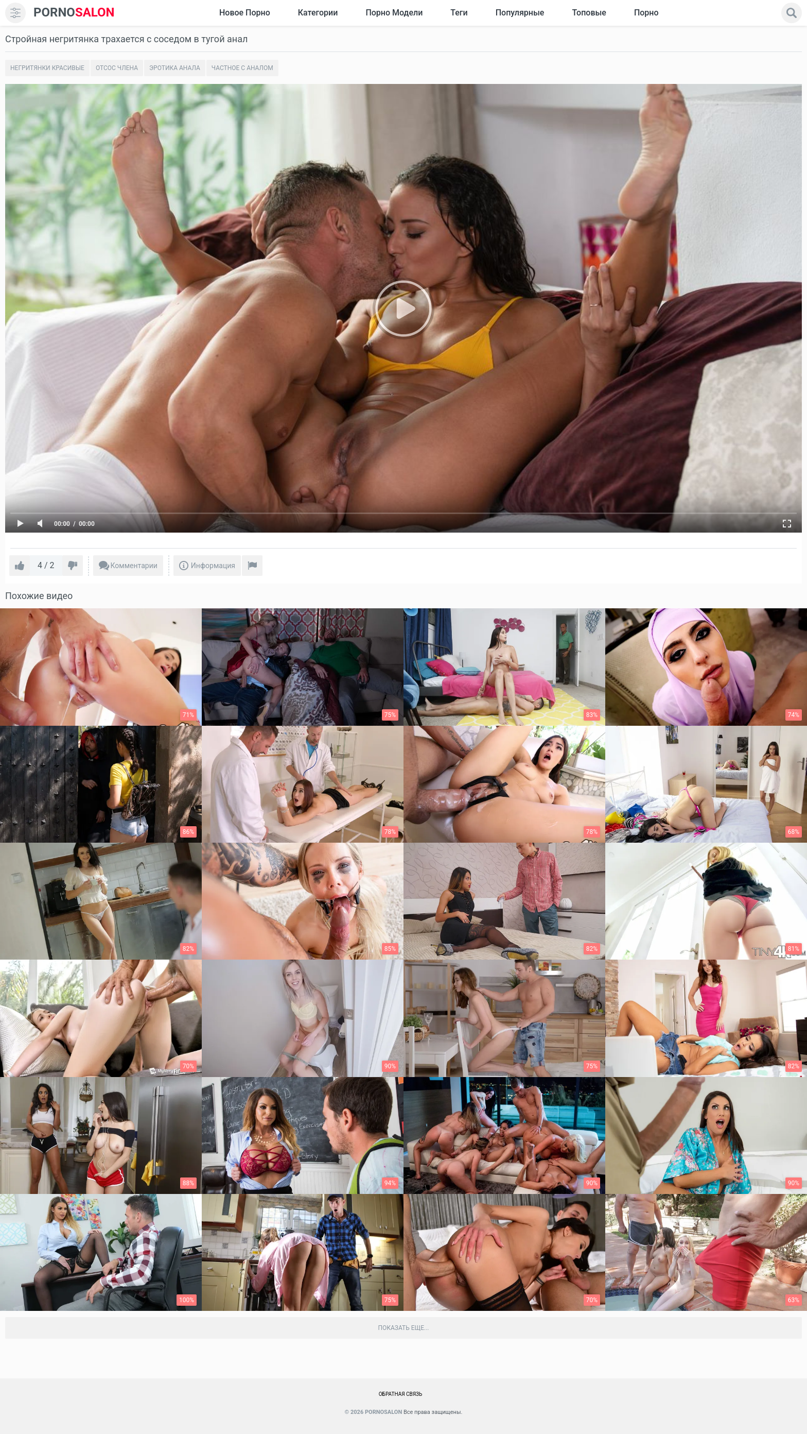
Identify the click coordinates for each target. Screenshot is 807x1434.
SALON (74, 13)
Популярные (520, 13)
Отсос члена (117, 68)
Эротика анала (174, 68)
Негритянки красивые (47, 68)
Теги (458, 13)
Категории (318, 13)
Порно (646, 13)
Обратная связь (401, 1394)
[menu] (15, 13)
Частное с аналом (242, 68)
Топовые (589, 13)
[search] (791, 13)
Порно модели (394, 13)
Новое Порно (244, 13)
